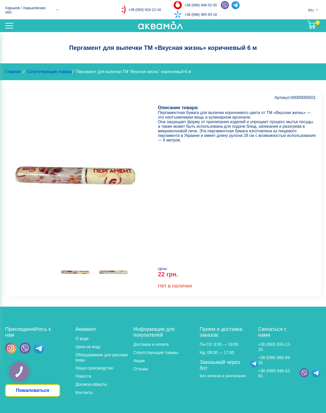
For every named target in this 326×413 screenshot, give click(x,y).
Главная (13, 71)
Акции (139, 361)
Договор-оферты (91, 384)
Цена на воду (88, 347)
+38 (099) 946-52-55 (200, 5)
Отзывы (140, 369)
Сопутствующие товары (49, 71)
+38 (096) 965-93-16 (200, 14)
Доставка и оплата (151, 344)
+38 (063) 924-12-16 (144, 10)
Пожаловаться (32, 390)
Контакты (84, 392)
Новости (83, 376)
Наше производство (94, 368)
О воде (82, 338)
